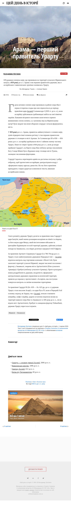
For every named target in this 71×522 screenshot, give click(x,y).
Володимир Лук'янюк (12, 74)
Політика (64, 74)
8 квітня (63, 426)
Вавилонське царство (20, 366)
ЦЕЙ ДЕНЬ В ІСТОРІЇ (22, 3)
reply (66, 95)
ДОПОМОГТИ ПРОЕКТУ (35, 469)
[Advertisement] (35, 449)
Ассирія (58, 257)
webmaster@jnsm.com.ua (35, 494)
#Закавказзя (21, 313)
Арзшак (36, 64)
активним (59, 330)
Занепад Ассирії (18, 369)
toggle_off (68, 3)
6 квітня (7, 426)
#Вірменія (12, 313)
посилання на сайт (48, 490)
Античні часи (41, 382)
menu (3, 3)
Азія (34, 382)
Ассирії (30, 111)
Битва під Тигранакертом (22, 372)
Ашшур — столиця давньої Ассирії (26, 363)
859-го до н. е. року (38, 384)
